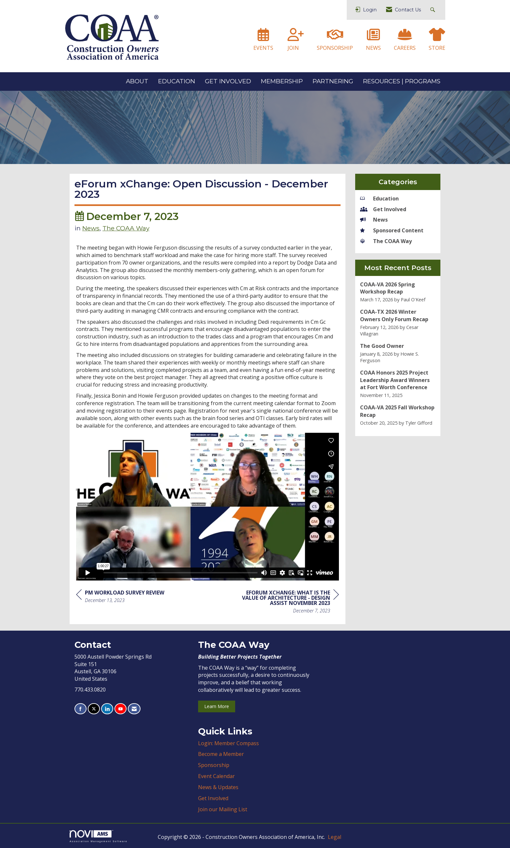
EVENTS (263, 47)
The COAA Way (125, 228)
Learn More (216, 706)
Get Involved (213, 798)
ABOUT (137, 81)
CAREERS (405, 47)
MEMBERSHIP (282, 81)
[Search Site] (433, 10)
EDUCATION (176, 81)
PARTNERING (333, 81)
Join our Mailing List (222, 809)
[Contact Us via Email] (134, 709)
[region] (290, 602)
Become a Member (221, 754)
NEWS (373, 47)
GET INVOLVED (228, 81)
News (91, 228)
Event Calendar (216, 776)
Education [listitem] (379, 198)
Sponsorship (213, 765)
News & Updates (218, 787)
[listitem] (398, 292)
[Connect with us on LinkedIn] (107, 709)
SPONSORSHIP (335, 47)
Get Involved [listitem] (383, 209)
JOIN (293, 47)
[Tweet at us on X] (94, 709)
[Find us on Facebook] (80, 709)
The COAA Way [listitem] (386, 241)
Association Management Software (99, 836)
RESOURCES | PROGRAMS (401, 81)
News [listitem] (374, 219)
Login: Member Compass (228, 743)
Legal (334, 837)
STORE (437, 47)
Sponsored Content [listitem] (391, 230)
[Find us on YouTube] (120, 709)
